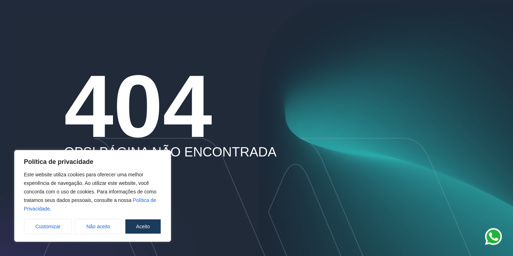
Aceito (143, 226)
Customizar (48, 226)
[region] (92, 196)
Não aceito (98, 226)
